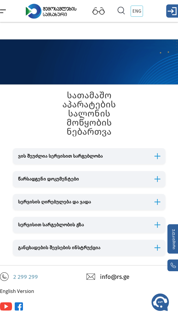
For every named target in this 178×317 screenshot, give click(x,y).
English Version (17, 291)
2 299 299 (25, 277)
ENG (136, 11)
